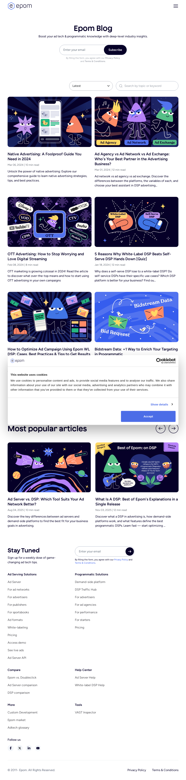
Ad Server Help (85, 677)
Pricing (12, 635)
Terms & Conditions (95, 61)
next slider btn (173, 428)
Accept (148, 416)
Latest (76, 86)
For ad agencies (85, 604)
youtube (38, 748)
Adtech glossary (18, 727)
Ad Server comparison (22, 685)
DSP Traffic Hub (86, 589)
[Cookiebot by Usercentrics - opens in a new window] (159, 361)
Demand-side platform (90, 582)
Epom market (17, 720)
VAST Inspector (85, 712)
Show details (159, 404)
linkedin (29, 748)
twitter (20, 748)
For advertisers (17, 597)
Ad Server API (17, 658)
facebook (11, 748)
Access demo (17, 642)
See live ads (16, 650)
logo (20, 6)
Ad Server (14, 582)
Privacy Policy (112, 58)
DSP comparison (19, 692)
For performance (86, 612)
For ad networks (18, 589)
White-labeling (18, 627)
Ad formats (15, 620)
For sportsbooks (18, 612)
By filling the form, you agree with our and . (93, 60)
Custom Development (23, 712)
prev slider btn (161, 428)
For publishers (17, 604)
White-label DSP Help (89, 685)
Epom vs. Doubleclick (22, 677)
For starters (82, 620)
